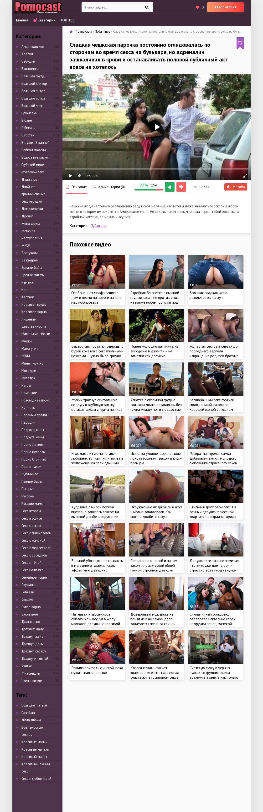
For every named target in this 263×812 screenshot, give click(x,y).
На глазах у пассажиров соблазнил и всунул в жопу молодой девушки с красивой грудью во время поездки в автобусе (95, 624)
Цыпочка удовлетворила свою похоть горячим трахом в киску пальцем (156, 458)
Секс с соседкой (34, 555)
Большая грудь (33, 76)
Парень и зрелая (34, 415)
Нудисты (28, 407)
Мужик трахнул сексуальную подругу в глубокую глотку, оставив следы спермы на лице (96, 404)
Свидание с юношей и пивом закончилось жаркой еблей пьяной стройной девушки (153, 565)
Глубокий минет (33, 164)
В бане (26, 120)
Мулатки (28, 378)
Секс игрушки (31, 201)
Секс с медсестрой (36, 548)
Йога (25, 289)
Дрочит (27, 216)
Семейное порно (34, 577)
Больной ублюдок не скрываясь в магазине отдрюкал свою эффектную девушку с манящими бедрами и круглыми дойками (97, 570)
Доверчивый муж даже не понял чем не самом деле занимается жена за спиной (152, 619)
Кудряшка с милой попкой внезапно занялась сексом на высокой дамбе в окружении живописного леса (95, 514)
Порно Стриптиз (34, 459)
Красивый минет (34, 756)
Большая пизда (33, 91)
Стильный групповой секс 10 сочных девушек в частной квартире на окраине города (213, 512)
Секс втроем (31, 511)
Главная (22, 20)
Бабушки (28, 61)
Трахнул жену (32, 636)
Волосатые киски (34, 157)
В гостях (28, 135)
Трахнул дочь (32, 644)
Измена (27, 282)
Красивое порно (34, 312)
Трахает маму (32, 629)
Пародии (28, 422)
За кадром (29, 260)
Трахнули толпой (34, 658)
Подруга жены (32, 437)
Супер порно (31, 607)
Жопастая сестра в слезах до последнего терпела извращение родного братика (214, 351)
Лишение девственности (33, 323)
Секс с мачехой (33, 540)
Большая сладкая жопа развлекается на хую (208, 295)
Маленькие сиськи (35, 333)
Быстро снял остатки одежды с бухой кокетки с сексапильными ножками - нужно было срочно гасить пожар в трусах (97, 353)
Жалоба (236, 187)
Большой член (32, 105)
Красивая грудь (33, 304)
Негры (26, 385)
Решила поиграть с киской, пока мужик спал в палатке (97, 670)
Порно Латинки (33, 444)
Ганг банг (28, 712)
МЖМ (25, 356)
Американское (32, 46)
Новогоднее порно (36, 400)
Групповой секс (33, 172)
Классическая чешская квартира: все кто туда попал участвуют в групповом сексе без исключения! (154, 674)
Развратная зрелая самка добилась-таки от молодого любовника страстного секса (213, 458)
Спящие (27, 599)
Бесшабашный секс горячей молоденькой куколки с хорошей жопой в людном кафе (212, 406)
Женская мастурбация (31, 234)
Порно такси (31, 466)
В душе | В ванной (35, 142)
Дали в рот (30, 179)
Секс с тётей (31, 562)
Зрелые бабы (31, 267)
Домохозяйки (32, 208)
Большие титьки (34, 705)
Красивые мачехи (35, 749)
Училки (26, 666)
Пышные (27, 488)
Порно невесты (33, 452)
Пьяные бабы (31, 481)
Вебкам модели (33, 150)
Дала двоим (31, 720)
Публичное (99, 225)
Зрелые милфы (32, 275)
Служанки (28, 584)
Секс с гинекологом (36, 533)
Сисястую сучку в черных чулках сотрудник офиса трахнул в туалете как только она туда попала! (214, 674)
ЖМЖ (25, 245)
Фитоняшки (30, 673)
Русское (27, 496)
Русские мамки (33, 503)
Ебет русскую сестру (32, 731)
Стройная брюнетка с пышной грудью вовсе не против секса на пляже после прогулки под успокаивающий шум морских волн (155, 302)
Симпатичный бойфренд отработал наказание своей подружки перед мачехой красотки (213, 621)
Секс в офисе (31, 518)
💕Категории (44, 20)
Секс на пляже (32, 570)
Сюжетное (29, 614)
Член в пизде (31, 680)
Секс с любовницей (36, 778)
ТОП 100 (67, 20)
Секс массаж (31, 525)
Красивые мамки (34, 742)
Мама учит (29, 348)
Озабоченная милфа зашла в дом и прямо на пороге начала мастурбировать (96, 297)
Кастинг (27, 297)
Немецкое (29, 393)
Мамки (26, 341)
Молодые (28, 370)
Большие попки (33, 98)
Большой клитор (34, 83)
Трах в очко (30, 621)
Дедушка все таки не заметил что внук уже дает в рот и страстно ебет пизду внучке (214, 565)
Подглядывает (32, 429)
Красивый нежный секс (35, 767)
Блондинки (30, 68)
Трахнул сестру (33, 651)
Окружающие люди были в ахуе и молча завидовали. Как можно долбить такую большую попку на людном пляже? (156, 516)
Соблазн (27, 592)
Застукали (29, 253)
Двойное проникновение (33, 190)
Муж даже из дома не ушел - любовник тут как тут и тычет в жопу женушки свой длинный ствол (97, 460)
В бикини (28, 127)
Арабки (27, 54)
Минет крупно (32, 363)
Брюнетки (29, 113)
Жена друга (30, 223)
